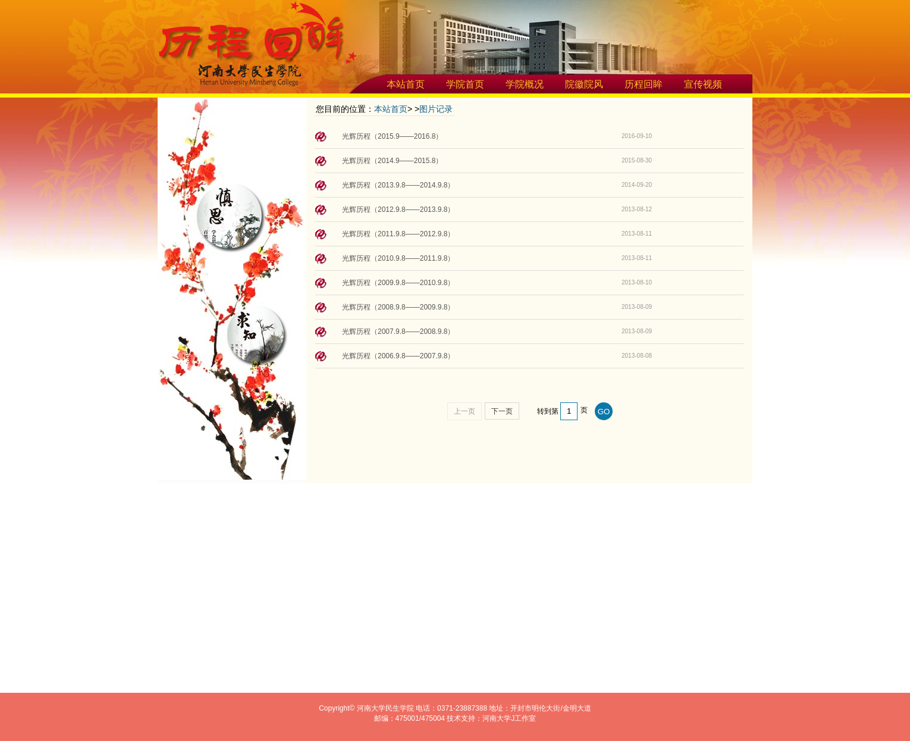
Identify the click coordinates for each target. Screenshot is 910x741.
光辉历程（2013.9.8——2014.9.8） (398, 185)
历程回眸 (644, 84)
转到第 (547, 411)
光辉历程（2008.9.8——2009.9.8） (398, 307)
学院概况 (525, 84)
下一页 (502, 411)
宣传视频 (703, 84)
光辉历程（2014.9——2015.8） (392, 161)
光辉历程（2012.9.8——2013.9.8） (398, 209)
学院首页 (465, 84)
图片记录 (436, 109)
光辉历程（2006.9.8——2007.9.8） (398, 356)
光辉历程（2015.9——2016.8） (392, 136)
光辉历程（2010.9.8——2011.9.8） (398, 258)
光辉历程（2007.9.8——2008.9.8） (398, 331)
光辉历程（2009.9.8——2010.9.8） (398, 283)
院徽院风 (584, 84)
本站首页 (406, 84)
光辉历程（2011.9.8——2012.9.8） (398, 234)
